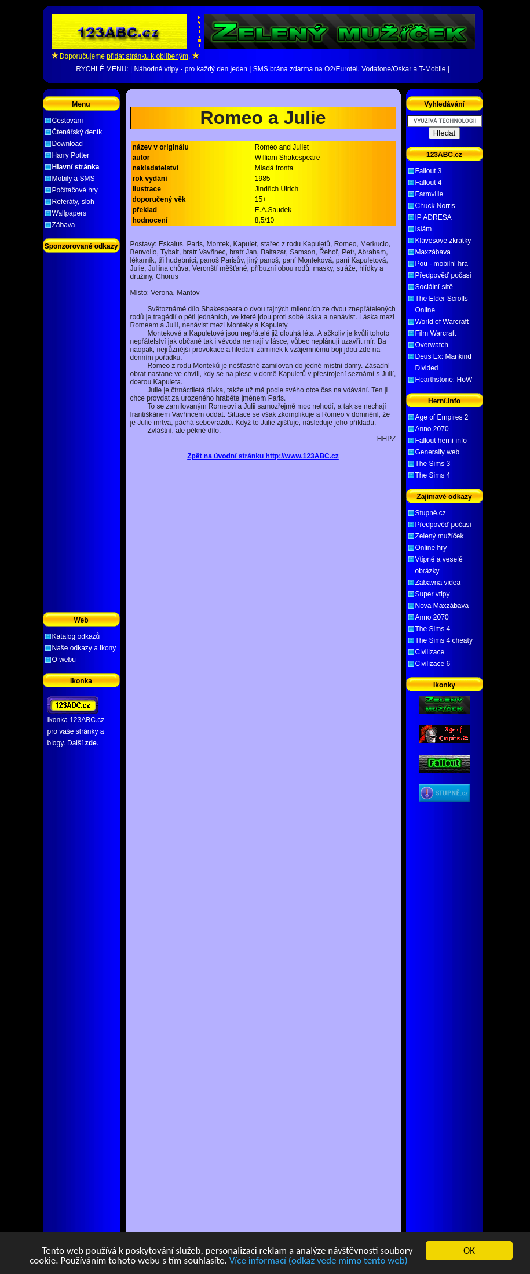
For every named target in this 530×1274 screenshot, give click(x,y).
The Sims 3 (433, 464)
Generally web (437, 452)
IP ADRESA (433, 217)
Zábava (63, 225)
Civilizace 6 (433, 664)
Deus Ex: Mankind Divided (443, 362)
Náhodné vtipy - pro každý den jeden (190, 69)
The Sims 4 (433, 475)
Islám (423, 229)
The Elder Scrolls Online (441, 304)
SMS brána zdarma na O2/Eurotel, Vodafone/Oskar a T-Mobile (349, 69)
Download (67, 144)
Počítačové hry (75, 190)
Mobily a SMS (73, 178)
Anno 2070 (432, 429)
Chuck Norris (435, 206)
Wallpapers (69, 213)
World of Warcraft (442, 322)
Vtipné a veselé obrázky (439, 565)
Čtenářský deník (77, 132)
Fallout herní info (441, 440)
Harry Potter (71, 155)
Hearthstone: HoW (444, 380)
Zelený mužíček (439, 536)
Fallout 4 (428, 183)
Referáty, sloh (73, 202)
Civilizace (430, 652)
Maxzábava (433, 252)
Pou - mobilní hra (441, 264)
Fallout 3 (428, 171)
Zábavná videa (438, 582)
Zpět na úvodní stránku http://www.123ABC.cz (263, 456)
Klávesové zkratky (443, 240)
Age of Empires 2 (442, 417)
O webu (64, 660)
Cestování (67, 121)
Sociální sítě (434, 287)
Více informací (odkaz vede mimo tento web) (318, 1261)
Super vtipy (432, 594)
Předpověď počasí (443, 275)
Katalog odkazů (76, 636)
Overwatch (431, 345)
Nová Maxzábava (442, 606)
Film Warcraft (435, 333)
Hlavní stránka (76, 167)
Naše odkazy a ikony (84, 648)
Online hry (431, 548)
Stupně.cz (430, 513)
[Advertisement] (263, 97)
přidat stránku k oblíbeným (147, 56)
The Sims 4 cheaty (444, 640)
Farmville (429, 194)
